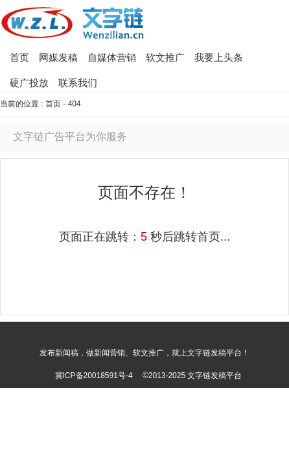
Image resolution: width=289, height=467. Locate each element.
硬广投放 (29, 82)
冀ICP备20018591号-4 (94, 375)
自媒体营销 (111, 57)
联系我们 (77, 82)
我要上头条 (218, 57)
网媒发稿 (58, 57)
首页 (19, 57)
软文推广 (165, 57)
